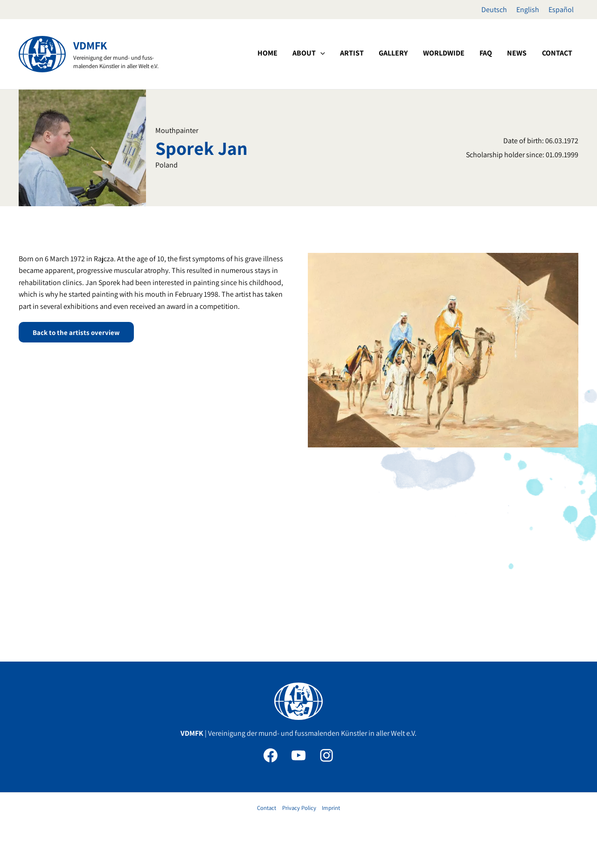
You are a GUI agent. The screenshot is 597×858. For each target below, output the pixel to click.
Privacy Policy (299, 808)
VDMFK (90, 45)
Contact (266, 808)
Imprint (331, 808)
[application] (369, 53)
